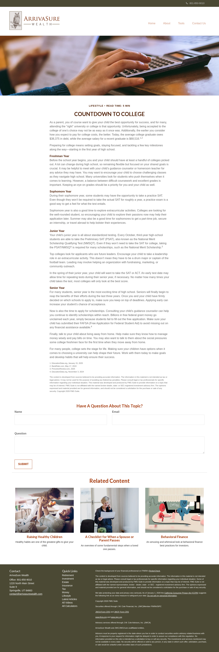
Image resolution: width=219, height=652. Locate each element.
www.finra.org (101, 617)
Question (20, 433)
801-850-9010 (195, 3)
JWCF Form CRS (121, 612)
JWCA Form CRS (102, 612)
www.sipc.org (116, 617)
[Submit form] (23, 464)
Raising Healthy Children (44, 537)
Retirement (68, 575)
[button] (165, 21)
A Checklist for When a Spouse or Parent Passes (109, 538)
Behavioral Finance (174, 537)
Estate (65, 582)
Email (115, 411)
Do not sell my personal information (162, 596)
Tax (64, 589)
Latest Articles (69, 599)
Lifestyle (66, 595)
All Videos (67, 602)
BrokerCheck (154, 571)
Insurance (67, 585)
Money (65, 592)
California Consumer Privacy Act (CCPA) (181, 593)
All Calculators (69, 606)
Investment (68, 578)
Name (18, 411)
